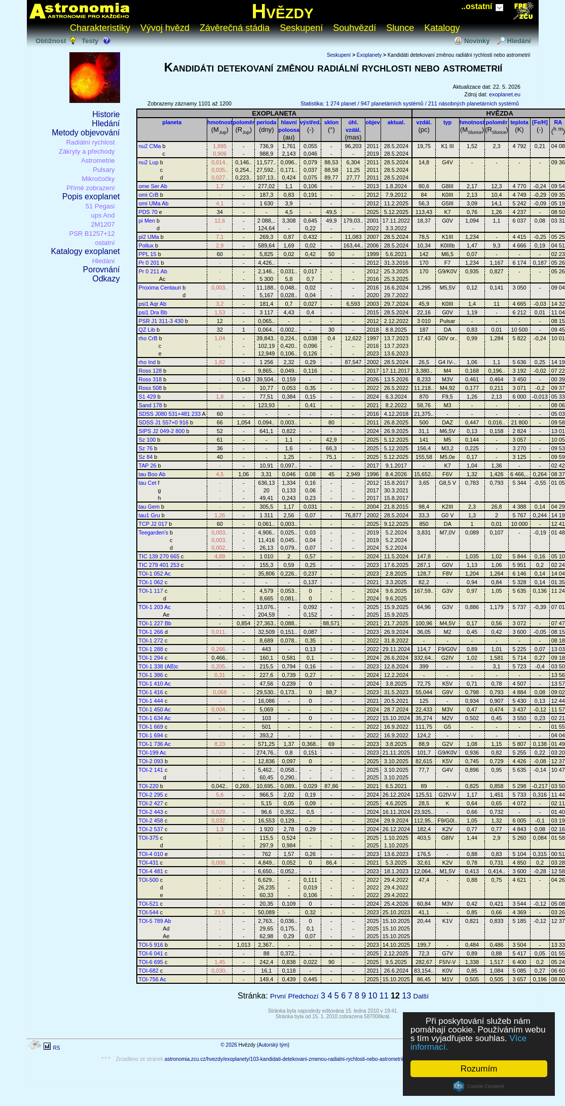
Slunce (400, 28)
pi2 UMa (149, 237)
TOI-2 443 (150, 812)
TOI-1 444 (150, 701)
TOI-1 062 (150, 582)
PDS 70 (148, 212)
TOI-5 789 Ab (154, 921)
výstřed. (310, 122)
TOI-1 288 (150, 649)
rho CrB (148, 338)
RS (56, 1048)
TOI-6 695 (150, 962)
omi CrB (149, 195)
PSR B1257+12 (92, 233)
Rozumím (479, 1069)
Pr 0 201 (149, 263)
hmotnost (219, 122)
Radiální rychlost (90, 142)
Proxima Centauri (160, 287)
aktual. (396, 122)
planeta (171, 122)
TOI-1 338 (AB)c (158, 666)
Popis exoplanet (91, 196)
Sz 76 (146, 448)
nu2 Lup (149, 162)
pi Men (147, 221)
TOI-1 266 (150, 632)
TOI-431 (148, 863)
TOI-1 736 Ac (154, 744)
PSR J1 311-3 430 (161, 321)
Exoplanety (369, 55)
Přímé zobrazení (90, 188)
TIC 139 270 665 (158, 556)
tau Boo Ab (152, 474)
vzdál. (424, 122)
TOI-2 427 (150, 803)
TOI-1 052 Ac (154, 573)
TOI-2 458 (150, 820)
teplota (519, 122)
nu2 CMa (150, 146)
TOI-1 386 (150, 675)
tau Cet (148, 483)
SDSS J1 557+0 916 (164, 422)
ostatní (105, 242)
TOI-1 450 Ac (154, 709)
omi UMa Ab (154, 203)
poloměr (243, 122)
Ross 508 (150, 388)
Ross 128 (150, 371)
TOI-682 (148, 971)
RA (558, 122)
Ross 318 (150, 379)
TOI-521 (148, 904)
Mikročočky (98, 179)
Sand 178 (150, 405)
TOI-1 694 (150, 735)
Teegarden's (153, 532)
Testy (90, 41)
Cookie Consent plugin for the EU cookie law (479, 1086)
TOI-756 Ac (152, 979)
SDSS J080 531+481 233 (170, 414)
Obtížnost (50, 41)
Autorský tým (273, 1045)
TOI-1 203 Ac (154, 607)
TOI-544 (148, 912)
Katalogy (442, 28)
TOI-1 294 (150, 658)
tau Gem (149, 507)
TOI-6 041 (150, 953)
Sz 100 (147, 440)
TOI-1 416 (150, 692)
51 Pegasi (100, 206)
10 (373, 995)
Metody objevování (86, 132)
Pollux (146, 245)
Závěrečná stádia (235, 28)
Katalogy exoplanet (85, 251)
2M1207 (103, 224)
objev (373, 122)
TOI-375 (148, 838)
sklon (331, 122)
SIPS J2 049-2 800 (162, 431)
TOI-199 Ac (152, 753)
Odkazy (106, 278)
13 (406, 995)
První (278, 996)
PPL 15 (148, 254)
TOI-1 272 (150, 640)
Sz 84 (146, 457)
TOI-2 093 (150, 761)
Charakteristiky (100, 28)
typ (447, 122)
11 (384, 995)
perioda (266, 122)
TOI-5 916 (150, 945)
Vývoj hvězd (165, 28)
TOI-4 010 (150, 854)
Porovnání (101, 269)
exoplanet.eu (504, 94)
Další (421, 996)
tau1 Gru (149, 515)
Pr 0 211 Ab (153, 271)
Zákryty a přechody (87, 151)
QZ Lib (147, 330)
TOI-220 (148, 786)
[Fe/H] (540, 122)
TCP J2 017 (152, 524)
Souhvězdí (354, 28)
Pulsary (104, 169)
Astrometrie (98, 160)
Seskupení (301, 28)
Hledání (519, 41)
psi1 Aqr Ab (153, 304)
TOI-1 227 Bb (154, 623)
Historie (106, 114)
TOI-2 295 (150, 795)
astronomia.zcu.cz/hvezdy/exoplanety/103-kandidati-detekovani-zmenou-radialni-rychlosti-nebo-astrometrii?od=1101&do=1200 (307, 1059)
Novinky (477, 41)
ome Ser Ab (153, 186)
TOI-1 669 (150, 727)
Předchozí (303, 996)
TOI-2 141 (150, 770)
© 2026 (228, 1045)
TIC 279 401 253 (158, 565)
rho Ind (147, 362)
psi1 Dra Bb (153, 312)
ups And (103, 215)
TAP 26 (147, 465)
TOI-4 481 (150, 871)
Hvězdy (282, 11)
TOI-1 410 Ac (154, 684)
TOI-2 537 (150, 829)
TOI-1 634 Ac (154, 718)
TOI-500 (148, 880)
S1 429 (147, 397)
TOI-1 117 (150, 591)
